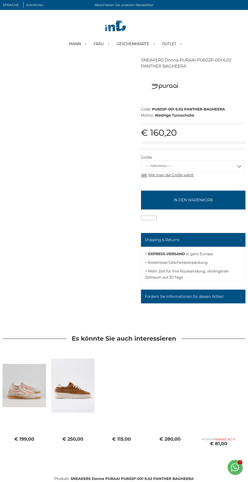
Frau (99, 44)
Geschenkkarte (132, 44)
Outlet (169, 44)
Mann (75, 44)
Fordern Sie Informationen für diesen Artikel (184, 297)
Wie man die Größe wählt (171, 175)
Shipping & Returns (162, 240)
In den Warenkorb (193, 200)
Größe (146, 158)
